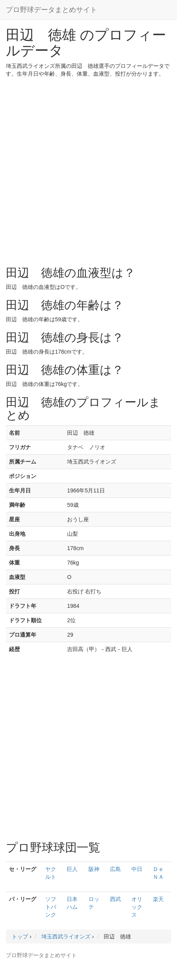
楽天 (158, 899)
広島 (115, 869)
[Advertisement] (88, 169)
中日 (136, 869)
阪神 (93, 869)
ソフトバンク (50, 907)
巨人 (72, 869)
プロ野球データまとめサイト (51, 10)
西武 (115, 899)
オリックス (136, 907)
